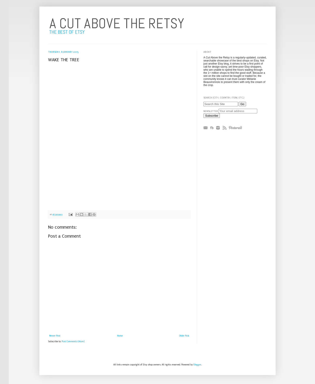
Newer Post (54, 336)
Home (120, 336)
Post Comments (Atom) (73, 341)
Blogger (197, 364)
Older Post (184, 336)
